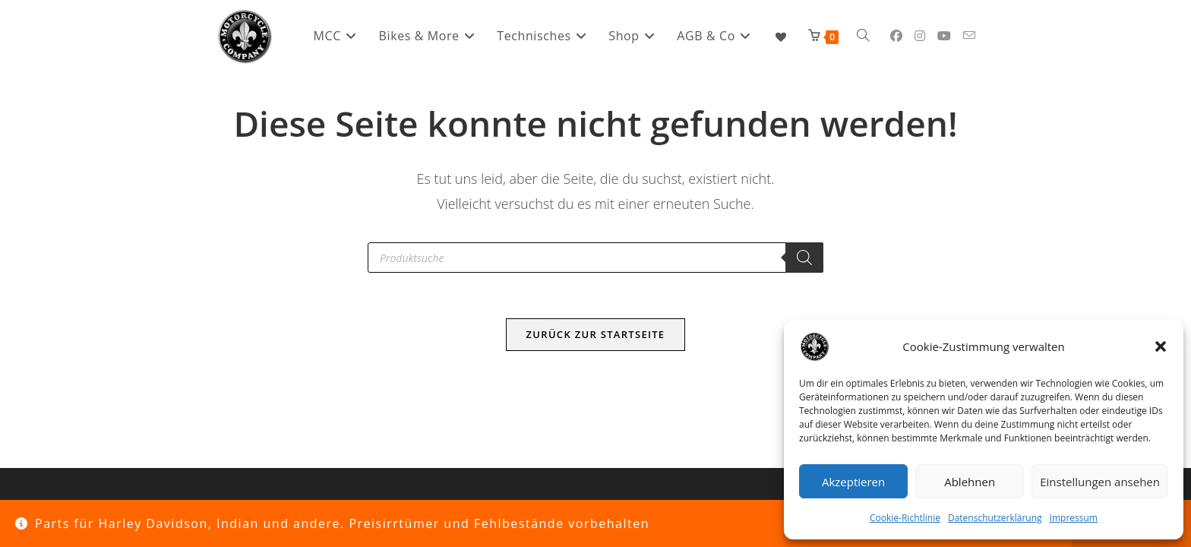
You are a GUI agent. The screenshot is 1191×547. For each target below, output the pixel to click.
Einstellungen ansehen (1100, 481)
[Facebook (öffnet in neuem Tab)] (896, 36)
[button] (1160, 346)
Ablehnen (969, 481)
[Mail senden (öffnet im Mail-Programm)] (969, 35)
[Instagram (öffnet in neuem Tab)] (919, 36)
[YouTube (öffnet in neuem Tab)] (944, 36)
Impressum (1074, 517)
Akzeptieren (853, 481)
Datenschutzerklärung (995, 517)
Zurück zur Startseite (595, 334)
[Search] (804, 257)
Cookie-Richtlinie (905, 517)
